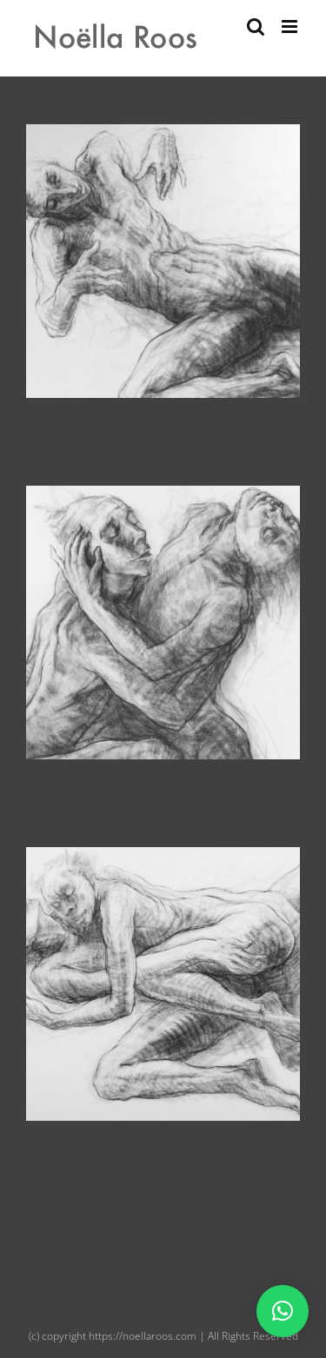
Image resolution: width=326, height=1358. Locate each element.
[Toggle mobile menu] (291, 26)
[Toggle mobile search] (255, 26)
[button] (282, 1311)
